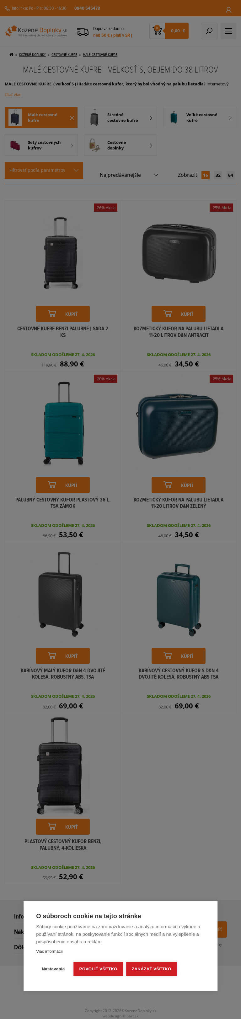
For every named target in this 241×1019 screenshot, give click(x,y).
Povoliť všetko (98, 969)
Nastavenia (53, 969)
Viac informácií (49, 951)
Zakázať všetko (151, 969)
